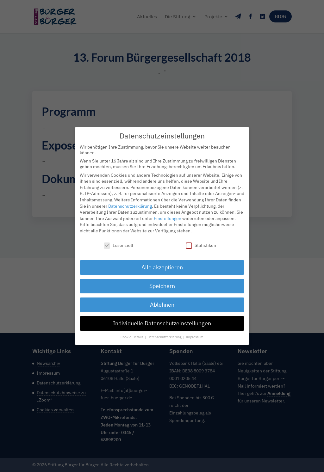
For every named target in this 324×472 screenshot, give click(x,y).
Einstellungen (167, 213)
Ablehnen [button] (162, 299)
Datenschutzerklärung (130, 201)
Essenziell (118, 240)
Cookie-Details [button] (132, 331)
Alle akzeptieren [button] (162, 262)
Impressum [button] (194, 331)
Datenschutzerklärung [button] (165, 331)
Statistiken (201, 240)
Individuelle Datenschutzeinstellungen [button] (162, 318)
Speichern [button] (162, 281)
